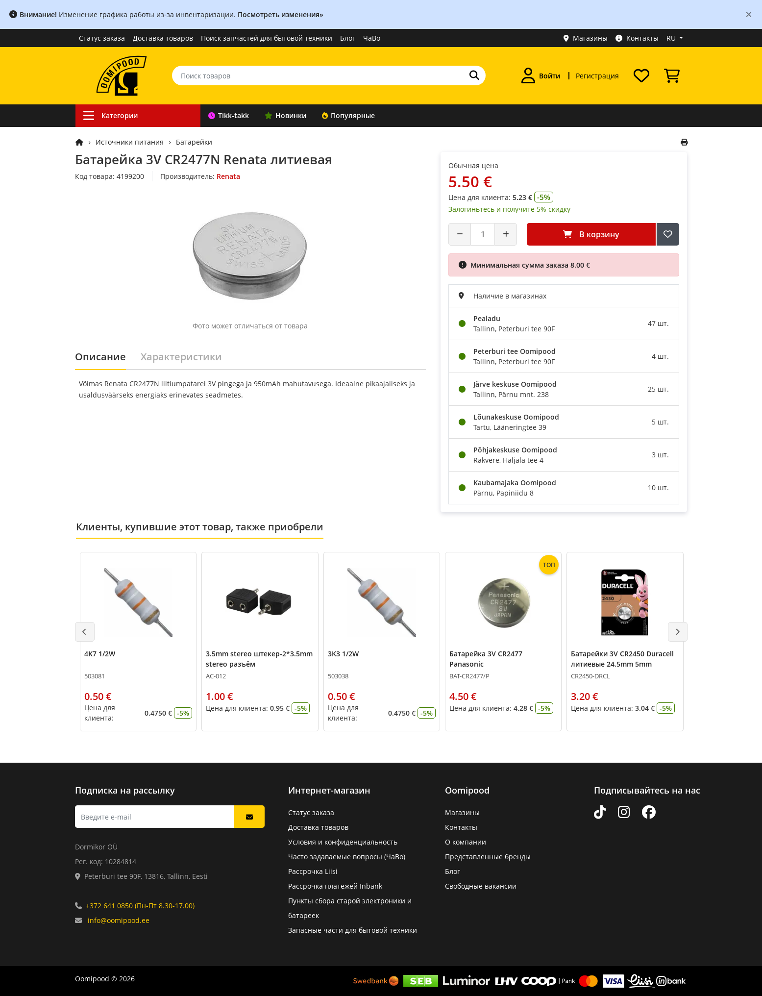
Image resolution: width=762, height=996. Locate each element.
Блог (347, 38)
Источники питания (130, 142)
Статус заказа (102, 38)
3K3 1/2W (342, 653)
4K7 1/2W (99, 653)
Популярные (348, 115)
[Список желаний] (641, 75)
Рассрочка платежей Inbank (335, 886)
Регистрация (597, 75)
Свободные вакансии (480, 886)
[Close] (749, 14)
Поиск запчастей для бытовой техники (266, 38)
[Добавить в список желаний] (668, 234)
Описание (100, 356)
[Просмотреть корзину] (672, 75)
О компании (465, 842)
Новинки (285, 115)
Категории (110, 115)
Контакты (637, 38)
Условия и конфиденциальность (342, 842)
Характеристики (181, 356)
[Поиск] (474, 75)
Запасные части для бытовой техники (352, 930)
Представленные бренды (488, 856)
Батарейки (194, 142)
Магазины (586, 38)
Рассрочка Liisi (313, 871)
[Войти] (540, 75)
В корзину (591, 234)
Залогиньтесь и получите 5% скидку (509, 209)
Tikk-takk (228, 115)
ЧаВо (371, 38)
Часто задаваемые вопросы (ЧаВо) (346, 856)
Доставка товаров (163, 38)
